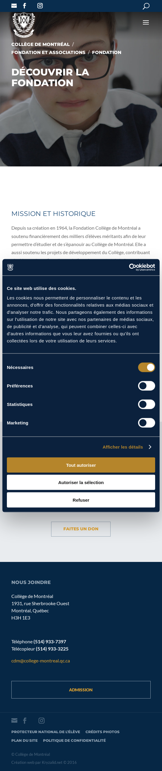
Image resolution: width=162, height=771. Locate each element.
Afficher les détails (123, 446)
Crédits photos (102, 732)
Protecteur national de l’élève (45, 732)
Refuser (81, 499)
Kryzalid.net (52, 762)
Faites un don (80, 528)
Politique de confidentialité (74, 740)
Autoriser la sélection (81, 482)
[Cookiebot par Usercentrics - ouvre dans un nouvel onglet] (129, 267)
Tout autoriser (81, 464)
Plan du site (24, 740)
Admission (81, 689)
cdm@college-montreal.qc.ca (40, 660)
